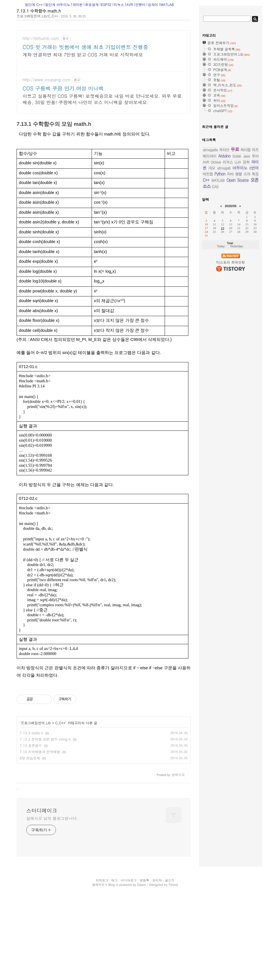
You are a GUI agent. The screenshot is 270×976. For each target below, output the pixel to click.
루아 (255, 270)
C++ (206, 294)
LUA (238, 276)
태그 (114, 864)
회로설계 (92, 4)
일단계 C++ (34, 4)
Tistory (173, 868)
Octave (216, 276)
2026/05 (230, 320)
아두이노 (239, 282)
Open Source (238, 294)
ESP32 (106, 4)
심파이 (153, 4)
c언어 (254, 282)
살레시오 (98, 868)
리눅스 (119, 4)
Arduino (224, 270)
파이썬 (77, 4)
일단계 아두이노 (57, 4)
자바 (230, 288)
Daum (141, 868)
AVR (129, 4)
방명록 (144, 864)
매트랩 (208, 288)
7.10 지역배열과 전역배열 (40, 664)
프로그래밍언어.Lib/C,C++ (37, 15)
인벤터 (140, 4)
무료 (235, 263)
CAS (215, 300)
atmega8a (210, 263)
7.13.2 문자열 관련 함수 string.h (45, 651)
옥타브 (224, 263)
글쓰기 (169, 864)
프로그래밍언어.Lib (36, 635)
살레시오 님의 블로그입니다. (52, 802)
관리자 (157, 864)
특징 (255, 288)
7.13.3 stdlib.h (31, 645)
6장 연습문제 (30, 670)
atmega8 (224, 282)
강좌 (246, 276)
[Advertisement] (60, 714)
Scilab (236, 270)
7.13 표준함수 (31, 658)
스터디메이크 (41, 794)
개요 (211, 282)
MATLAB (167, 4)
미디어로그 (128, 864)
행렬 (238, 288)
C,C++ (60, 635)
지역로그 (102, 864)
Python (219, 288)
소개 (246, 288)
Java (246, 270)
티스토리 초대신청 (230, 376)
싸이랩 (245, 263)
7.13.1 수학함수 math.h (39, 11)
